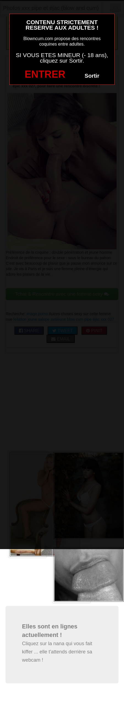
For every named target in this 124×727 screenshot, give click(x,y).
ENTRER (45, 74)
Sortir (92, 76)
